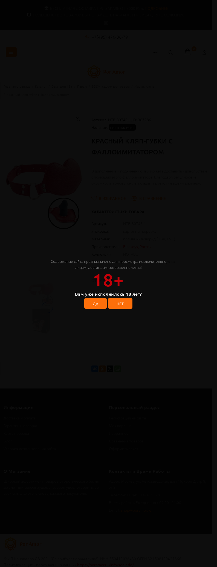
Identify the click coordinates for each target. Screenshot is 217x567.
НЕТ (120, 303)
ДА (95, 303)
